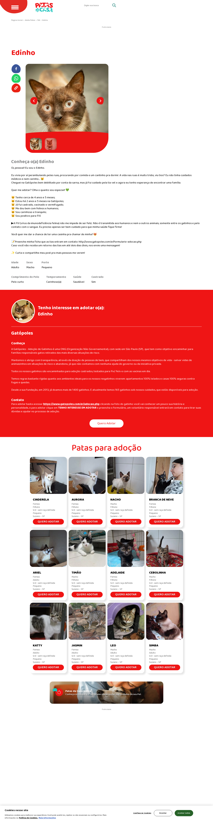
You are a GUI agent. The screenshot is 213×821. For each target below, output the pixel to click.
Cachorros (192, 5)
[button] (36, 144)
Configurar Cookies (142, 813)
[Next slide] (100, 100)
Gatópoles (22, 333)
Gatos (172, 5)
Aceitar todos (184, 813)
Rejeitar (163, 813)
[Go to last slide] (33, 100)
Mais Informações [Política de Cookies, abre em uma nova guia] (47, 818)
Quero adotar (151, 5)
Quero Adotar (106, 423)
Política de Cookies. (28, 818)
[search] (97, 5)
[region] (106, 813)
